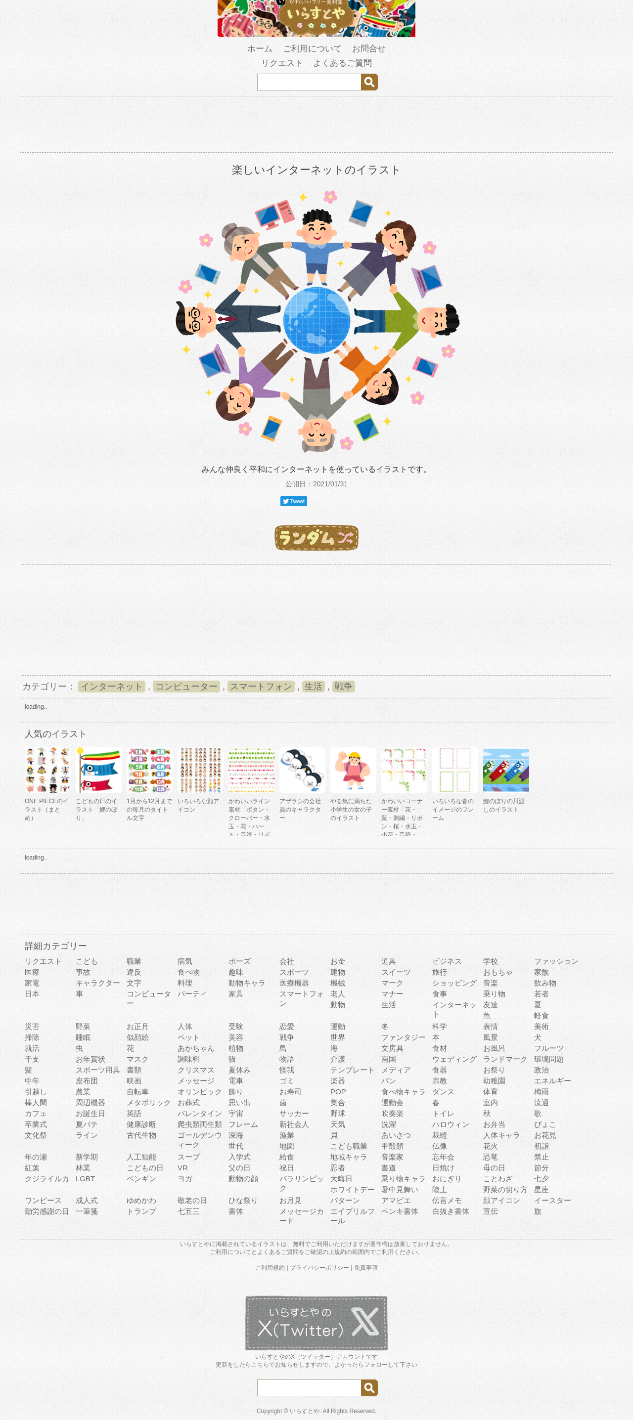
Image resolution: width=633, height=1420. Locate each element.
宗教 (439, 1080)
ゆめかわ (141, 1200)
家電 (32, 983)
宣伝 (490, 1211)
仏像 (439, 1146)
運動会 (392, 1102)
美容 (235, 1037)
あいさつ (396, 1135)
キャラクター (98, 983)
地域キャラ (348, 1157)
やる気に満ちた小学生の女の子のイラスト (351, 809)
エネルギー (552, 1080)
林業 (83, 1167)
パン (388, 1080)
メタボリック (149, 1102)
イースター (552, 1200)
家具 (235, 994)
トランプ (141, 1211)
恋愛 (286, 1026)
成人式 (87, 1200)
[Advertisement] (316, 126)
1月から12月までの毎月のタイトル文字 (149, 809)
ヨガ (185, 1178)
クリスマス (196, 1070)
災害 (32, 1026)
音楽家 (392, 1157)
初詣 (541, 1146)
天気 (337, 1124)
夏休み (239, 1070)
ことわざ (498, 1178)
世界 (337, 1037)
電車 (235, 1080)
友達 (490, 1004)
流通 (541, 1102)
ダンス (443, 1091)
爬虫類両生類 (200, 1124)
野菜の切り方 (505, 1189)
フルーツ (549, 1048)
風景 (490, 1037)
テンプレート (352, 1070)
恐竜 (490, 1157)
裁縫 (439, 1135)
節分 (541, 1167)
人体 (185, 1026)
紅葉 (32, 1167)
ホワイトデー (352, 1189)
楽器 (337, 1080)
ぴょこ (545, 1124)
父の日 (239, 1167)
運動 (337, 1026)
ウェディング (454, 1059)
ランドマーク (505, 1059)
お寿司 (290, 1091)
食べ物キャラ (403, 1091)
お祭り (494, 1070)
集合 (337, 1102)
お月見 (290, 1200)
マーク (392, 983)
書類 (134, 1070)
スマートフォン (261, 686)
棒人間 (36, 1102)
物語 (286, 1059)
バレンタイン (200, 1113)
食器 (439, 1070)
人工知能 (141, 1157)
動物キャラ (247, 983)
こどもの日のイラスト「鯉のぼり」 (96, 809)
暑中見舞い (399, 1189)
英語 (134, 1113)
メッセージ (196, 1080)
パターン (345, 1200)
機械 (337, 983)
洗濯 (388, 1124)
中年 (32, 1080)
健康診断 (141, 1124)
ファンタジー (403, 1037)
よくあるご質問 (342, 63)
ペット (189, 1037)
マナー (392, 994)
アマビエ (396, 1200)
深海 (235, 1135)
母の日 (494, 1167)
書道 (388, 1167)
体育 (490, 1091)
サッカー (294, 1113)
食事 (439, 994)
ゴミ (286, 1080)
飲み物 (545, 983)
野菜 (83, 1026)
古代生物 (141, 1135)
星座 (541, 1189)
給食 (286, 1157)
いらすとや (304, 1411)
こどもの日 (145, 1167)
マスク (138, 1059)
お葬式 (189, 1102)
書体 (235, 1211)
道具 (388, 961)
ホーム (259, 48)
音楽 (490, 983)
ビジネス (447, 961)
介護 (337, 1059)
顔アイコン (501, 1200)
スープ (189, 1157)
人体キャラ (501, 1135)
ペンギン (141, 1178)
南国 (388, 1059)
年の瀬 (36, 1157)
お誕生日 (90, 1113)
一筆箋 (87, 1211)
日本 (32, 994)
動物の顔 (243, 1178)
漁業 (286, 1135)
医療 (32, 972)
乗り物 (494, 994)
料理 (185, 983)
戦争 (344, 686)
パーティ (192, 994)
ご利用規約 (270, 1267)
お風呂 (494, 1048)
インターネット (112, 686)
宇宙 (235, 1113)
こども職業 (348, 1146)
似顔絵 (138, 1037)
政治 (541, 1070)
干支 (32, 1059)
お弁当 (494, 1124)
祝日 (286, 1167)
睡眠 (83, 1037)
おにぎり (447, 1178)
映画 (134, 1080)
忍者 (337, 1167)
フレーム (243, 1124)
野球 (337, 1113)
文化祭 (36, 1135)
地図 (286, 1146)
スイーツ (396, 972)
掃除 (32, 1037)
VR (183, 1167)
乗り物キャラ (403, 1178)
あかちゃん (196, 1048)
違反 (134, 972)
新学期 (87, 1157)
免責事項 (366, 1267)
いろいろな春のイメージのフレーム (453, 809)
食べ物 (189, 972)
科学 (439, 1026)
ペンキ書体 (399, 1211)
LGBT (85, 1178)
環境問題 (549, 1059)
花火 (490, 1146)
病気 (185, 961)
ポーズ (239, 961)
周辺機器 (90, 1102)
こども (87, 961)
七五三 (189, 1211)
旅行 (439, 972)
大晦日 (341, 1178)
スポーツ (294, 972)
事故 (83, 972)
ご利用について (312, 48)
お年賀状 (90, 1059)
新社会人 (294, 1124)
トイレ (443, 1113)
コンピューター (186, 686)
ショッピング (454, 983)
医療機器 (294, 983)
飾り (235, 1091)
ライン (87, 1135)
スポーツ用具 (98, 1070)
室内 (490, 1102)
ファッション (556, 961)
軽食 (541, 1015)
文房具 (392, 1048)
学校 (490, 961)
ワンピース (43, 1200)
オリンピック (200, 1091)
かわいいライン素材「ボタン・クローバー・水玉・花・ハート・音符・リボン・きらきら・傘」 (249, 826)
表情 (490, 1026)
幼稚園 (494, 1080)
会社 (286, 961)
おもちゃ (498, 972)
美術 (541, 1026)
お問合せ (369, 48)
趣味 (235, 972)
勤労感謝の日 (47, 1211)
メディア (396, 1070)
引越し (36, 1091)
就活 (32, 1048)
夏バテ (87, 1124)
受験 (235, 1026)
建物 (337, 972)
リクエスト (282, 63)
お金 (337, 961)
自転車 (138, 1091)
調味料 (189, 1059)
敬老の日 (192, 1200)
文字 (134, 983)
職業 (134, 961)
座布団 (87, 1080)
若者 (541, 994)
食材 (439, 1048)
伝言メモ (447, 1200)
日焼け (443, 1167)
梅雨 (541, 1091)
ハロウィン (450, 1124)
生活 (313, 686)
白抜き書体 (450, 1211)
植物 (235, 1048)
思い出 (239, 1102)
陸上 (439, 1189)
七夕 (541, 1178)
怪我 (286, 1070)
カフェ (36, 1113)
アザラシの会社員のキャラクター (300, 809)
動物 (337, 1004)
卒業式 (36, 1124)
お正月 (138, 1026)
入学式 (239, 1157)
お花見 (545, 1135)
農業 (83, 1091)
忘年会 (443, 1157)
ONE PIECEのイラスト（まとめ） (47, 809)
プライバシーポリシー (319, 1267)
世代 (235, 1146)
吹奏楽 (392, 1113)
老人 (337, 994)
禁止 (541, 1157)
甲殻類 (392, 1146)
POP (338, 1091)
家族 (541, 972)
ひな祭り (243, 1200)
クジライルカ (47, 1178)
